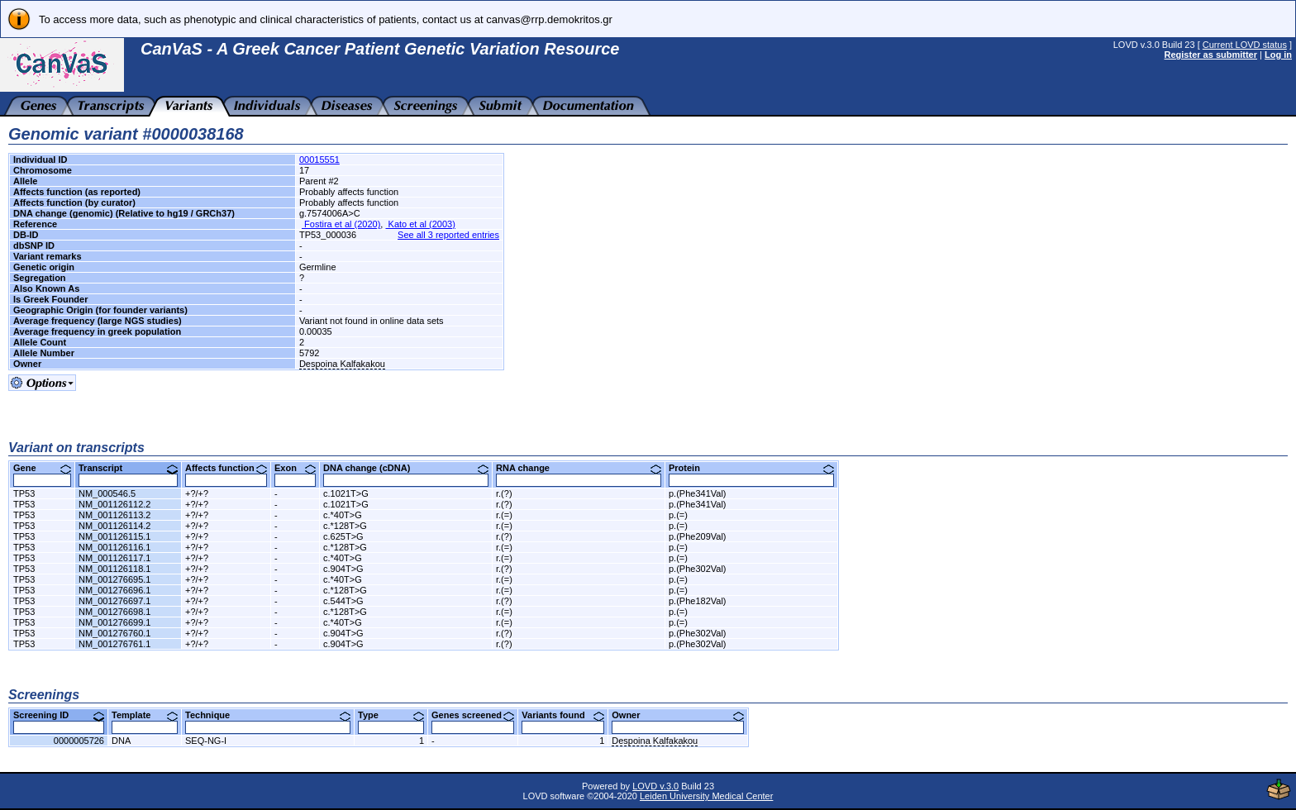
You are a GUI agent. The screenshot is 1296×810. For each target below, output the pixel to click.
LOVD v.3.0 (655, 786)
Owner (678, 715)
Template (145, 715)
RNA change (578, 468)
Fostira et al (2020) (341, 224)
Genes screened (472, 715)
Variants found (563, 715)
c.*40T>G (342, 515)
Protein (751, 468)
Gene (42, 468)
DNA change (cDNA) (405, 468)
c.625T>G (343, 536)
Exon (295, 468)
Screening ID (58, 715)
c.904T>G (343, 569)
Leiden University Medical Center (706, 796)
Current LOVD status (1245, 45)
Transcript (128, 468)
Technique (267, 715)
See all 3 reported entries (448, 235)
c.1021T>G (346, 493)
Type (391, 715)
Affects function (226, 468)
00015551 (319, 159)
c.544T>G (343, 601)
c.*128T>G (345, 526)
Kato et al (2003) (420, 224)
